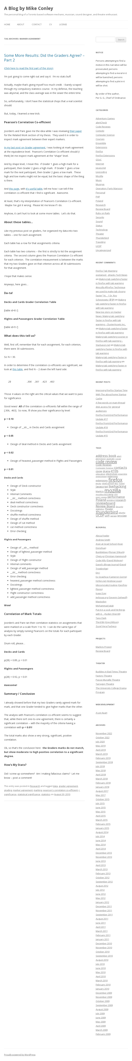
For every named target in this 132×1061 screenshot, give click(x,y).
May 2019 (101, 745)
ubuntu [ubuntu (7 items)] (122, 512)
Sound (99, 221)
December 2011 (104, 906)
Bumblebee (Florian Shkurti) (110, 552)
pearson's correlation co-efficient (60, 790)
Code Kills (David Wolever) (109, 560)
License (63, 24)
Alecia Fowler (102, 535)
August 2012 (102, 885)
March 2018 (102, 778)
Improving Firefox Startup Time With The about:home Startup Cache (112, 394)
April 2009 (101, 1025)
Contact (37, 24)
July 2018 (100, 766)
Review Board (103, 209)
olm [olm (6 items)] (116, 494)
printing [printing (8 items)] (111, 500)
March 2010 (102, 980)
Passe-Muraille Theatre (108, 679)
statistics (45, 794)
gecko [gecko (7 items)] (98, 483)
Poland (99, 200)
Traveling (100, 242)
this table (18, 369)
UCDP (99, 246)
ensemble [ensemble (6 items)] (122, 474)
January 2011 (102, 939)
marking (38, 790)
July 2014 (100, 836)
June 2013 (101, 861)
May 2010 (101, 972)
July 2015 (100, 803)
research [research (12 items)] (120, 500)
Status (99, 225)
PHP (98, 196)
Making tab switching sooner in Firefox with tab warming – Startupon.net (112, 341)
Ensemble (101, 143)
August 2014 (102, 832)
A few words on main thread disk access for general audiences (110, 406)
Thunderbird (102, 237)
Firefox (99, 151)
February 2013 (103, 873)
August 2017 (102, 791)
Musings (100, 184)
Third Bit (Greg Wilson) (107, 622)
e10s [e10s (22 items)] (114, 471)
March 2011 (102, 931)
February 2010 (103, 984)
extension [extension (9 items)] (112, 476)
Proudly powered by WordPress (19, 1054)
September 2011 (104, 914)
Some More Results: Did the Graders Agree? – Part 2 (44, 57)
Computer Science (105, 134)
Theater (100, 233)
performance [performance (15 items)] (116, 497)
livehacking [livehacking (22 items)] (117, 486)
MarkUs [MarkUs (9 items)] (100, 491)
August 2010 (102, 959)
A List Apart (101, 712)
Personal (100, 192)
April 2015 (101, 815)
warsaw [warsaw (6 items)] (113, 516)
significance (10, 794)
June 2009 (101, 1017)
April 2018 (101, 774)
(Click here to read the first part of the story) (28, 68)
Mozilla (99, 176)
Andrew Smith (103, 539)
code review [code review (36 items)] (106, 461)
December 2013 (104, 852)
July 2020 (100, 741)
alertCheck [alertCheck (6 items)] (101, 459)
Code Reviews (103, 126)
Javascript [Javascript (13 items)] (102, 486)
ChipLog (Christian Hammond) (111, 556)
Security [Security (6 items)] (119, 506)
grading (8, 790)
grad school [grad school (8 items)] (108, 483)
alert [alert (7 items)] (119, 456)
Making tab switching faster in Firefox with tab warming (111, 303)
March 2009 (102, 1029)
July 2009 (100, 1013)
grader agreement (68, 786)
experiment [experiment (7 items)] (101, 476)
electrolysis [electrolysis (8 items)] (111, 473)
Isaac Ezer (101, 593)
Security (100, 217)
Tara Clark (101, 618)
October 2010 (102, 951)
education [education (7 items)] (100, 474)
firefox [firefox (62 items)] (115, 479)
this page (14, 188)
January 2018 (102, 786)
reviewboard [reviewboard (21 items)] (105, 503)
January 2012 (102, 902)
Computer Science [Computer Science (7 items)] (104, 468)
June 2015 (101, 807)
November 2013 (104, 856)
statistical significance (29, 794)
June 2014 (101, 840)
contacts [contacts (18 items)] (120, 467)
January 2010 (102, 988)
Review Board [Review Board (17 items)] (105, 506)
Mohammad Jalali (105, 605)
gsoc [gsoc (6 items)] (116, 483)
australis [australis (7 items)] (110, 458)
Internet (100, 163)
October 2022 (102, 737)
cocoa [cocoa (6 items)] (118, 459)
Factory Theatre (104, 675)
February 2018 (103, 782)
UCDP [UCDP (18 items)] (100, 515)
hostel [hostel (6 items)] (122, 483)
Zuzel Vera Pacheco (106, 626)
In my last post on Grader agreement (24, 147)
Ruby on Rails (103, 213)
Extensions (101, 147)
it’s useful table (34, 188)
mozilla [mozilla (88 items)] (112, 490)
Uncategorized (103, 250)
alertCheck (101, 122)
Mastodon (101, 601)
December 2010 (104, 943)
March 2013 (102, 869)
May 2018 (101, 770)
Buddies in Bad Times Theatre (111, 671)
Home (7, 24)
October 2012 (102, 877)
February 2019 (103, 758)
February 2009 (103, 1034)
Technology (102, 229)
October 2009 (102, 1001)
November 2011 (104, 910)
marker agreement (23, 790)
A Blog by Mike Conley (28, 8)
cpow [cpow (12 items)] (99, 471)
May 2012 (101, 898)
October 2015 (102, 799)
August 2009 (102, 1009)
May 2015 (101, 811)
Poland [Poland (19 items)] (101, 500)
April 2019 (101, 749)
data (55, 786)
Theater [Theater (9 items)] (109, 508)
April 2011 (101, 927)
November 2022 (104, 733)
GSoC (99, 159)
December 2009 (104, 992)
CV (50, 24)
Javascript (101, 167)
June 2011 (101, 922)
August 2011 (102, 918)
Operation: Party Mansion (109, 188)
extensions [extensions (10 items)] (102, 480)
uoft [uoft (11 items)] (107, 515)
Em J (98, 572)
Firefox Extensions (105, 155)
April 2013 (101, 865)
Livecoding (101, 172)
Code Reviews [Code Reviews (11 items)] (104, 464)
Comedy (100, 130)
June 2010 (101, 968)
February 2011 (103, 935)
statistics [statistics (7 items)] (100, 509)
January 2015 (102, 828)
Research (35, 786)
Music (99, 180)
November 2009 (104, 997)
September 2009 (104, 1005)
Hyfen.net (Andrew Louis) (109, 581)
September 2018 (104, 762)
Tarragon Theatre (105, 683)
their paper (76, 131)
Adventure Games (105, 118)
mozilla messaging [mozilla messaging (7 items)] (104, 494)
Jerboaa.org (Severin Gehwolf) (111, 597)
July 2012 (100, 889)
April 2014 (101, 848)
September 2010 (104, 955)
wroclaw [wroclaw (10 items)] (122, 515)
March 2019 (102, 754)
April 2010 (101, 976)
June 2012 (101, 894)
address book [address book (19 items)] (106, 455)
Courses (100, 139)
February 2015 (103, 824)
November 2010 (104, 947)
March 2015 (102, 819)
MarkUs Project (104, 646)
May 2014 (101, 844)
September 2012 (104, 881)
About (20, 24)
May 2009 (101, 1021)
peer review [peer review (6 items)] (101, 497)
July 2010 (100, 964)
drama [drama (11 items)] (106, 471)
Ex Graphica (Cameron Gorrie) (111, 576)
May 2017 (101, 795)
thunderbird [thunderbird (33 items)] (107, 512)
